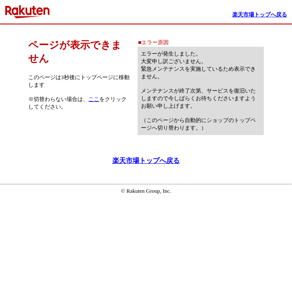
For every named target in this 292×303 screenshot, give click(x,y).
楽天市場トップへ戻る (146, 160)
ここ (93, 99)
